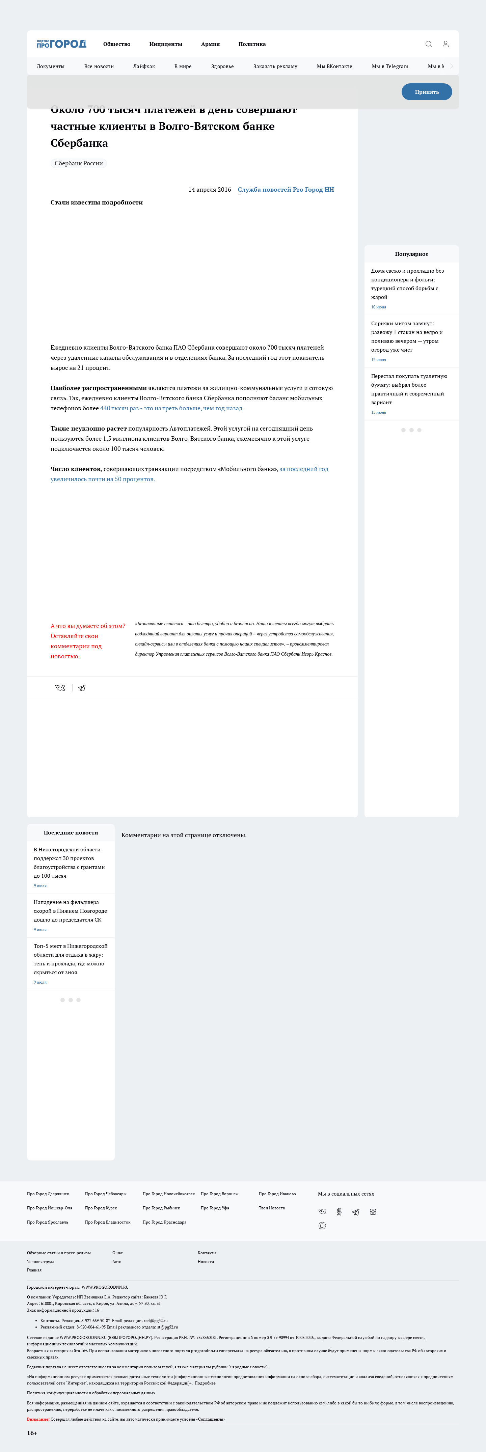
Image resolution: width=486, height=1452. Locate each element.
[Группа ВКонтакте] (322, 1211)
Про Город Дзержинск (48, 1193)
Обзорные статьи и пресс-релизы (59, 1252)
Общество (117, 44)
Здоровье (222, 66)
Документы (51, 66)
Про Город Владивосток (107, 1222)
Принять (427, 91)
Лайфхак (144, 66)
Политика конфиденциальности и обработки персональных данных (91, 1392)
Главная (34, 1269)
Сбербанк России (79, 163)
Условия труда (40, 1261)
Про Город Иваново (277, 1193)
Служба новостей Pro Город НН (286, 189)
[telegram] (84, 687)
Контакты (207, 1252)
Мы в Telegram (390, 66)
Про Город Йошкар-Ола (49, 1207)
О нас (117, 1252)
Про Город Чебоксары (106, 1193)
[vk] (61, 687)
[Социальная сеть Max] (322, 1225)
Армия (210, 44)
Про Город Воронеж (220, 1193)
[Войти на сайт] (445, 44)
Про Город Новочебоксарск (169, 1193)
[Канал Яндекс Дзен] (372, 1211)
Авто (117, 1261)
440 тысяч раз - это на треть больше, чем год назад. (172, 408)
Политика (252, 44)
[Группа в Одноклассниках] (339, 1211)
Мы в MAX (440, 66)
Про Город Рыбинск (161, 1207)
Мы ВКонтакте (334, 66)
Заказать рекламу (275, 66)
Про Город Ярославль (47, 1222)
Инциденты (166, 44)
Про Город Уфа (215, 1207)
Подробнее (205, 1383)
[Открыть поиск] (428, 44)
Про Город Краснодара (164, 1222)
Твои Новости (272, 1207)
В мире (183, 66)
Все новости (99, 66)
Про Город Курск (101, 1207)
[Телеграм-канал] (356, 1211)
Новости (206, 1261)
